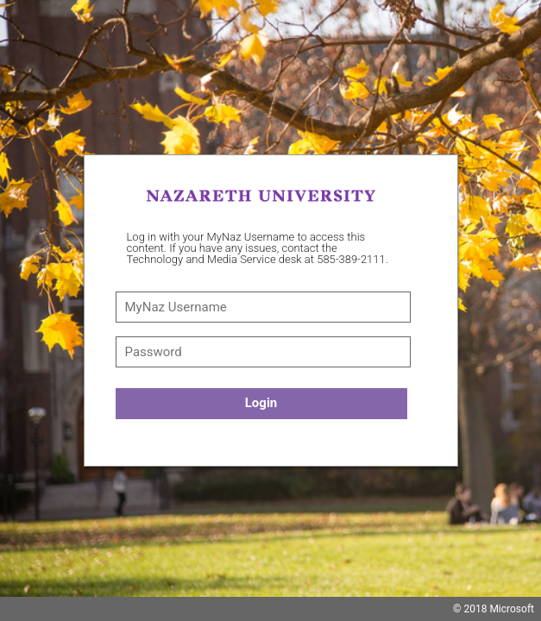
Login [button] (261, 403)
